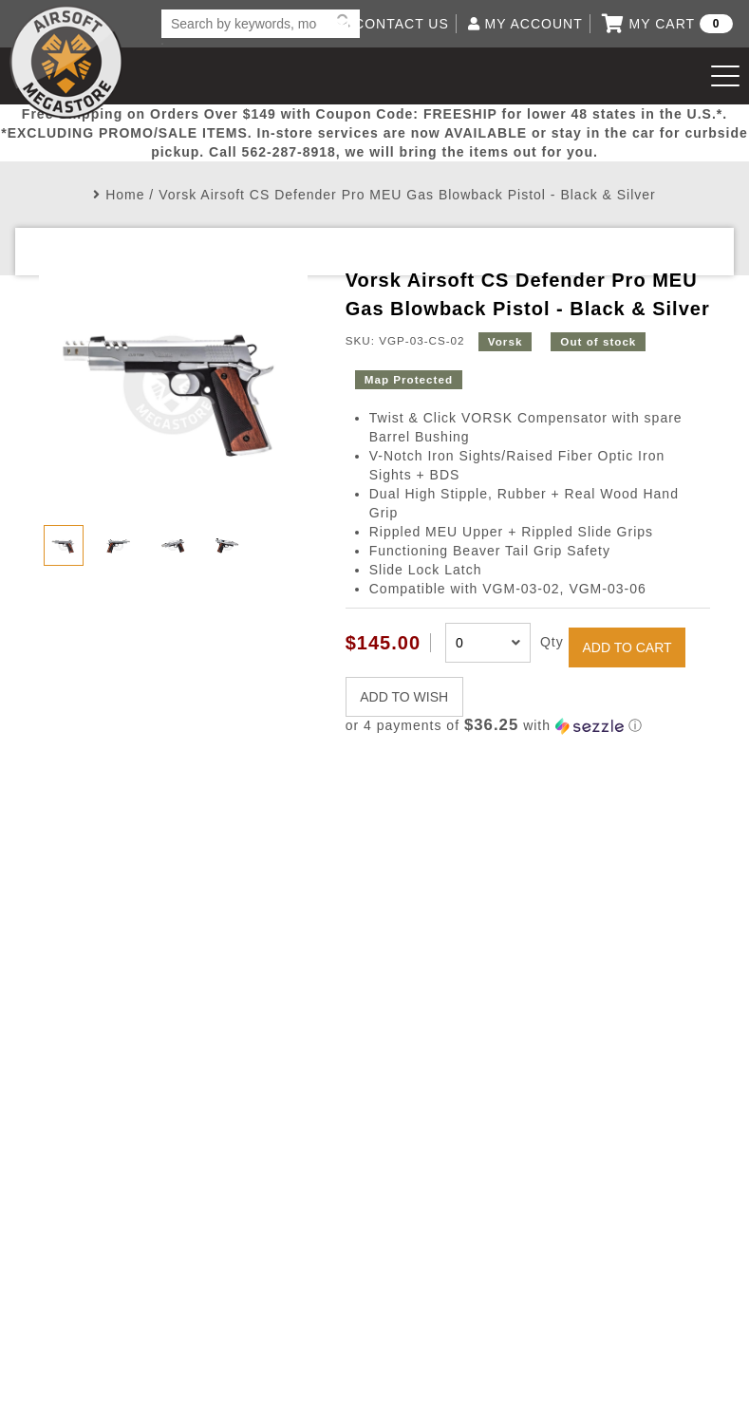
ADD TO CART (626, 647)
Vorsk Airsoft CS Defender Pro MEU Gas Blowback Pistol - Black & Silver (407, 194)
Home (124, 194)
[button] (528, 726)
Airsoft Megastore (66, 62)
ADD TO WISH (404, 696)
